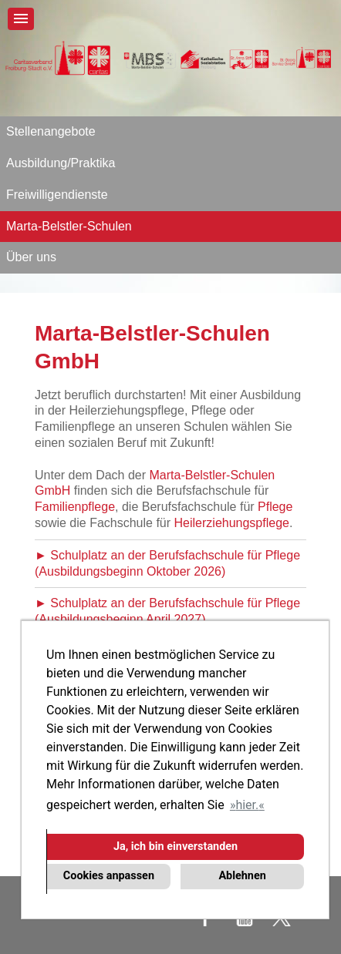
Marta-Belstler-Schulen (69, 226)
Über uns (31, 257)
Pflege (275, 506)
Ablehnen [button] (241, 875)
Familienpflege (75, 506)
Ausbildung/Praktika (60, 163)
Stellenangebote (51, 131)
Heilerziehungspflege (231, 522)
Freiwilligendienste (57, 194)
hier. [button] (246, 805)
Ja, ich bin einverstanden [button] (175, 846)
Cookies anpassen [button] (108, 875)
